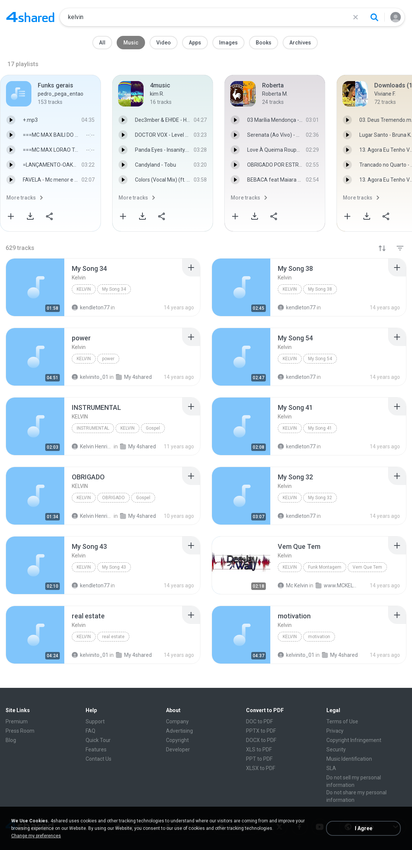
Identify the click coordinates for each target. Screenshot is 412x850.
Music (130, 43)
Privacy (335, 731)
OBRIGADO (113, 497)
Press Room (20, 731)
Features (96, 749)
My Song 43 (114, 567)
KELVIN (127, 428)
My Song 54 (320, 358)
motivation (319, 636)
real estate (113, 636)
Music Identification (349, 759)
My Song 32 (320, 497)
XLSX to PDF (260, 768)
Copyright (177, 740)
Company (177, 721)
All (102, 43)
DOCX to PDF (261, 740)
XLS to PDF (259, 749)
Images (228, 43)
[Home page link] (30, 17)
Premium (17, 721)
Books (263, 43)
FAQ (90, 731)
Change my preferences (36, 835)
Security (336, 749)
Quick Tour (98, 740)
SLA (331, 768)
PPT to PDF (259, 759)
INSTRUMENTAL (93, 428)
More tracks (21, 198)
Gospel (153, 428)
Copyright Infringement (353, 740)
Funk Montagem (324, 567)
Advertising (179, 731)
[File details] (35, 287)
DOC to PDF (259, 721)
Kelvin (84, 289)
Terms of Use (342, 721)
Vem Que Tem (367, 567)
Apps (195, 43)
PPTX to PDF (261, 731)
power (108, 358)
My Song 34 (114, 289)
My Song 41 (320, 428)
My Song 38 (320, 289)
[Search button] (374, 17)
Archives (300, 43)
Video (163, 43)
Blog (11, 740)
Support (95, 721)
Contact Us (98, 759)
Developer (178, 749)
